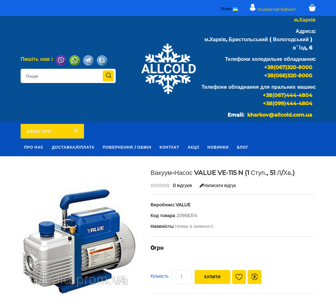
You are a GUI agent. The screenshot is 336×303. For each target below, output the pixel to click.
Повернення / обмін (127, 147)
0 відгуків (182, 185)
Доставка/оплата (73, 147)
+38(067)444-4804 (287, 95)
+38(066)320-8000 (288, 76)
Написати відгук (218, 185)
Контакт (170, 147)
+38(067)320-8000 (288, 67)
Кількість (160, 276)
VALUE (183, 205)
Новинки (218, 147)
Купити (212, 276)
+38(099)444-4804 (287, 103)
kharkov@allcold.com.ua (279, 115)
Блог (243, 147)
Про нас (34, 147)
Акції (193, 147)
